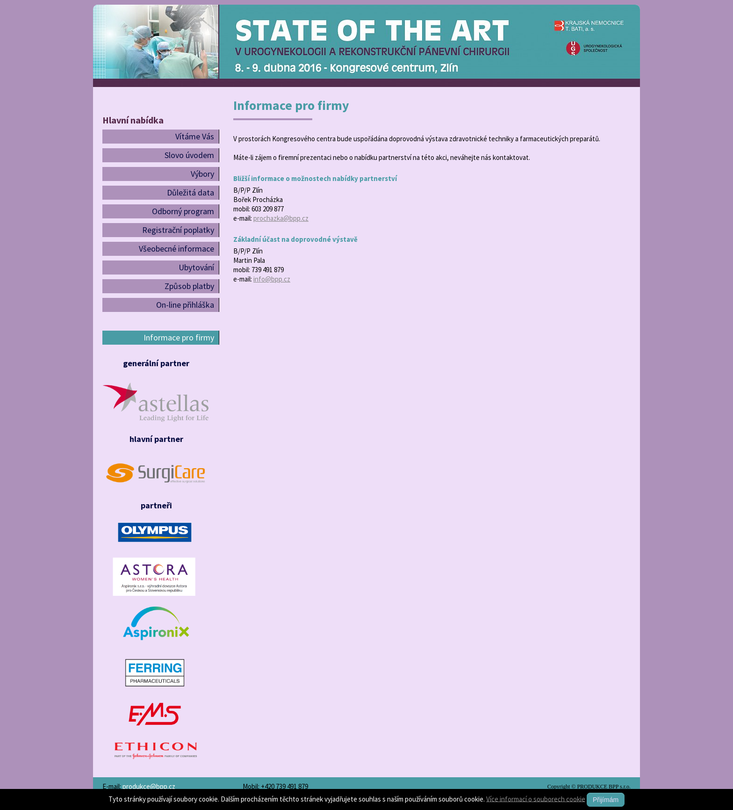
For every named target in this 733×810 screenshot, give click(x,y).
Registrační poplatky (178, 229)
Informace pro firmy (179, 337)
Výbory (202, 173)
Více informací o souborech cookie (535, 798)
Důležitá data (190, 192)
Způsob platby (189, 286)
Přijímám (605, 799)
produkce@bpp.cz (148, 786)
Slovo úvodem (189, 155)
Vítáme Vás (194, 136)
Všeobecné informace (176, 248)
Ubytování (196, 267)
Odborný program (183, 211)
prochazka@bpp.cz (281, 218)
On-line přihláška (185, 304)
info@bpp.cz (271, 279)
